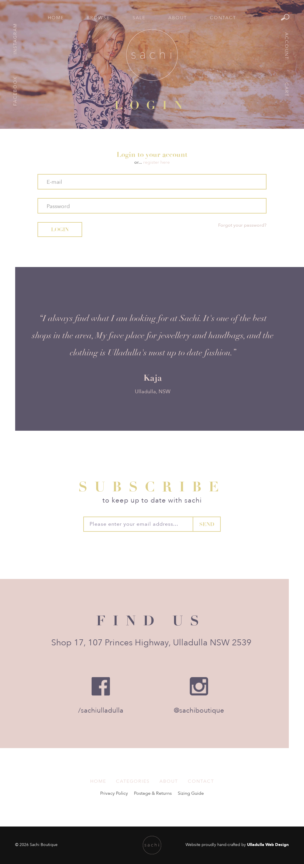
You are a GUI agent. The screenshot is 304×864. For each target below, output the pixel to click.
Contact (223, 18)
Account (286, 46)
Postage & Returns (153, 793)
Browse (98, 18)
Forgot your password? (242, 225)
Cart (286, 89)
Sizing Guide (191, 793)
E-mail (54, 182)
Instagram (15, 38)
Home (56, 18)
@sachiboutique (199, 710)
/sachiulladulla (100, 710)
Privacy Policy (114, 793)
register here (156, 162)
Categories (133, 781)
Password (58, 206)
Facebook (15, 91)
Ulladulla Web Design (268, 844)
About (177, 18)
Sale (139, 18)
